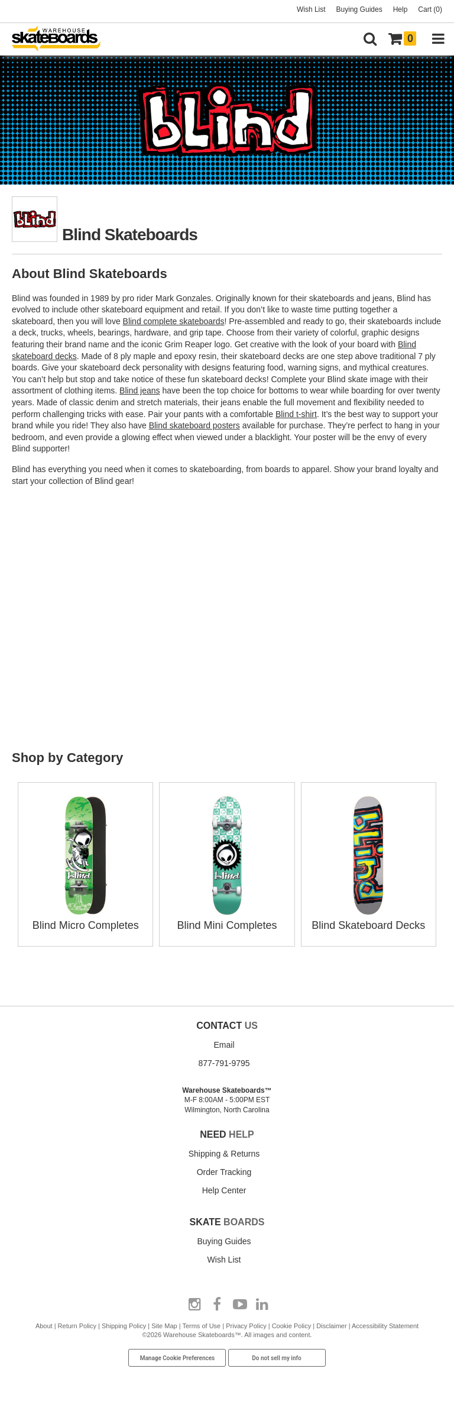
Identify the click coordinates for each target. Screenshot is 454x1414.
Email (223, 1045)
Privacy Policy (246, 1325)
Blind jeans (139, 390)
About (44, 1325)
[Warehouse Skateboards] (62, 39)
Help (400, 9)
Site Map (164, 1325)
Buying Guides (359, 9)
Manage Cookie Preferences (177, 1358)
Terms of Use (201, 1325)
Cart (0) (430, 9)
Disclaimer (331, 1325)
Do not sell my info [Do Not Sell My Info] (276, 1358)
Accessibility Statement (385, 1325)
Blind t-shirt (296, 414)
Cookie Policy (292, 1325)
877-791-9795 (223, 1063)
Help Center (224, 1190)
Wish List (311, 9)
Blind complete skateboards (174, 321)
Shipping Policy (124, 1325)
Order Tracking (224, 1172)
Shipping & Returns (224, 1153)
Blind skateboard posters (194, 425)
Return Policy (77, 1325)
